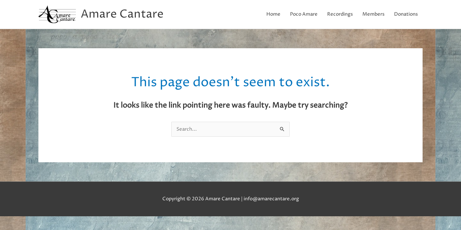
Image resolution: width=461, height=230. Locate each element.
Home (273, 14)
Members (373, 14)
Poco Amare (304, 14)
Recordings (340, 14)
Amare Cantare (122, 14)
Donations (406, 14)
